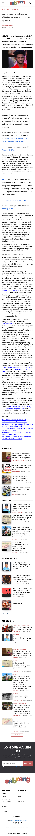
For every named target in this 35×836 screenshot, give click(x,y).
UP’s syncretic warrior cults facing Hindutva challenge (22, 628)
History (15, 694)
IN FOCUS (6, 500)
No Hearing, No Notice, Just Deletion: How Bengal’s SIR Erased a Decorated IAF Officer (21, 507)
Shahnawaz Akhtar (17, 512)
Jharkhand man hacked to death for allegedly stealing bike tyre (21, 490)
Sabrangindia (7, 25)
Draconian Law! (18, 604)
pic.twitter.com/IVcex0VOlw (15, 200)
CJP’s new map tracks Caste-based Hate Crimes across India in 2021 (17, 425)
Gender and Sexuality (5, 595)
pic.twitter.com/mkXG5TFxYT (13, 141)
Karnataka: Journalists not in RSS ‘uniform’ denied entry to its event (14, 421)
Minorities (16, 9)
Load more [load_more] (17, 735)
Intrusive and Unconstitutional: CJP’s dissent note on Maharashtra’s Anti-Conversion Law (20, 546)
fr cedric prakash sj (19, 606)
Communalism (16, 471)
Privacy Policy (19, 767)
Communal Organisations (21, 625)
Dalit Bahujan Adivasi (18, 460)
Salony (15, 657)
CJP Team (14, 539)
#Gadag (5, 180)
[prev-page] (3, 613)
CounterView (16, 522)
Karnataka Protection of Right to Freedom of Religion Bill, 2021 (17, 408)
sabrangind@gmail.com (19, 820)
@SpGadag (10, 138)
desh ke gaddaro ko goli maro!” (17, 370)
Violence (14, 494)
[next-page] (7, 613)
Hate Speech (6, 9)
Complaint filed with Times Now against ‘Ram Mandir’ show (21, 467)
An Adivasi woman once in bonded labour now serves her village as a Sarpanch (21, 456)
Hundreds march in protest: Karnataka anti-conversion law (16, 433)
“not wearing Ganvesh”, (11, 291)
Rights (4, 523)
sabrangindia (17, 715)
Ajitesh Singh (17, 631)
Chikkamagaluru (8, 324)
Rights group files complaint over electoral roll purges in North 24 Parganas (22, 518)
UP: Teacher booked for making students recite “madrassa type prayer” (20, 478)
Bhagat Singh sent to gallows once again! (20, 697)
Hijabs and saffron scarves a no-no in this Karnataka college (17, 429)
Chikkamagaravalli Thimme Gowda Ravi (17, 367)
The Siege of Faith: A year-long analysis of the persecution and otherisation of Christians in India (23, 578)
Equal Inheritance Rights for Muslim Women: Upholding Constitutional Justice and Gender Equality (22, 591)
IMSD (14, 596)
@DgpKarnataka (22, 138)
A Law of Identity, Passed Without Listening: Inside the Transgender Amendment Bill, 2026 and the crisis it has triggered (22, 709)
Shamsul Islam (17, 700)
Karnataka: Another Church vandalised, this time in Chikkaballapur (16, 438)
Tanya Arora (16, 584)
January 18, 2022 (8, 150)
